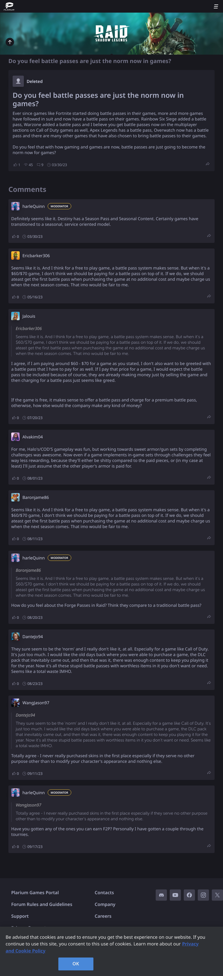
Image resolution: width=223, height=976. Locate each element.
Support (20, 916)
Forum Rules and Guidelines (41, 904)
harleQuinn (33, 206)
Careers (103, 916)
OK (75, 964)
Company (105, 904)
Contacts (104, 892)
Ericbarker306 (36, 256)
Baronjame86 (35, 497)
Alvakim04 (32, 437)
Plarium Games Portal (35, 892)
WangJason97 (35, 703)
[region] (111, 951)
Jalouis (28, 316)
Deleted (35, 81)
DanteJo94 (32, 637)
